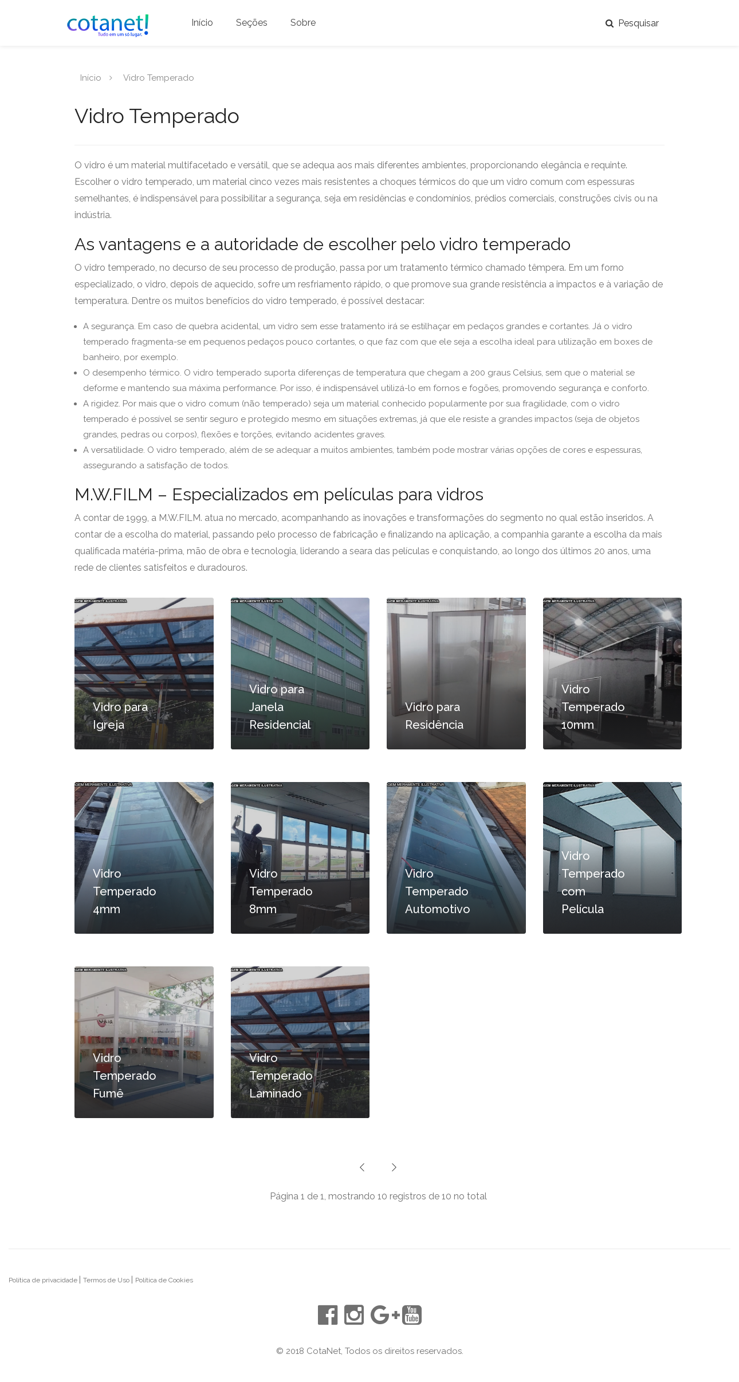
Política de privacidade (44, 1280)
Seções (252, 22)
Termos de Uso (107, 1280)
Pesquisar (632, 23)
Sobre (303, 22)
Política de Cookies (164, 1280)
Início (202, 22)
